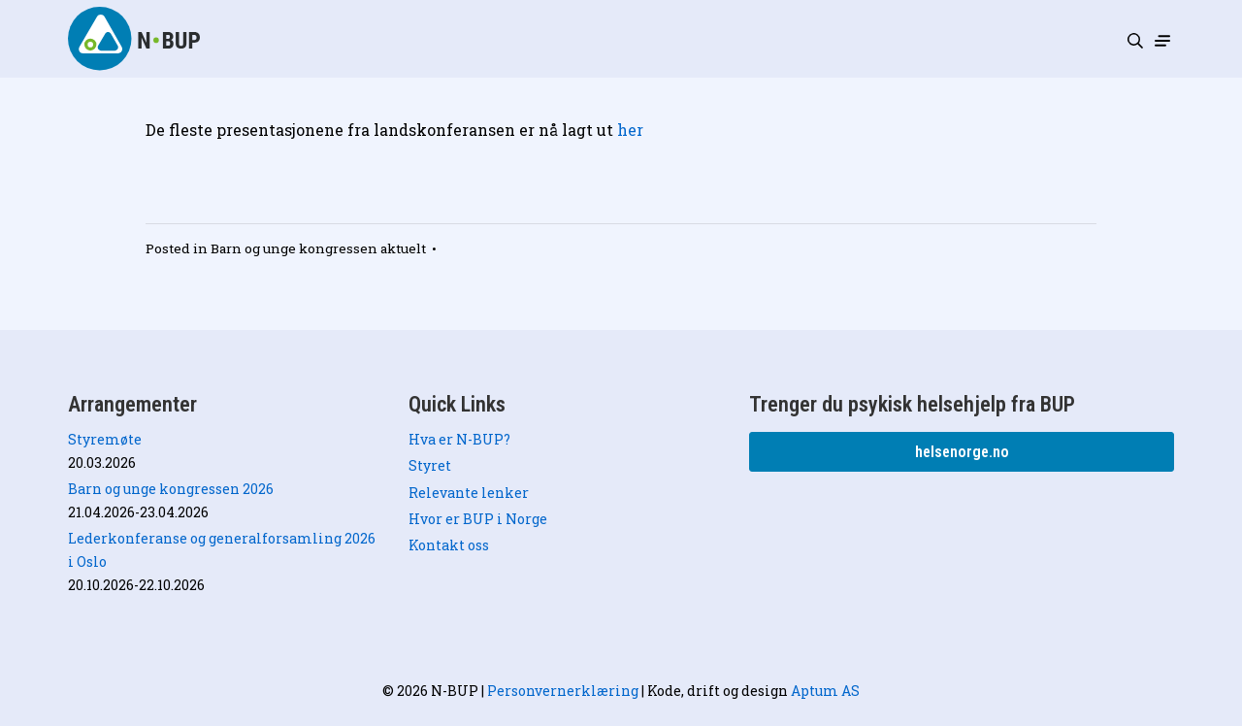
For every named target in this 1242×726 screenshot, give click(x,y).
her (630, 129)
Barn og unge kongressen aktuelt (318, 248)
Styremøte (105, 439)
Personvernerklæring (562, 690)
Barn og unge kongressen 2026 (171, 488)
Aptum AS (825, 690)
